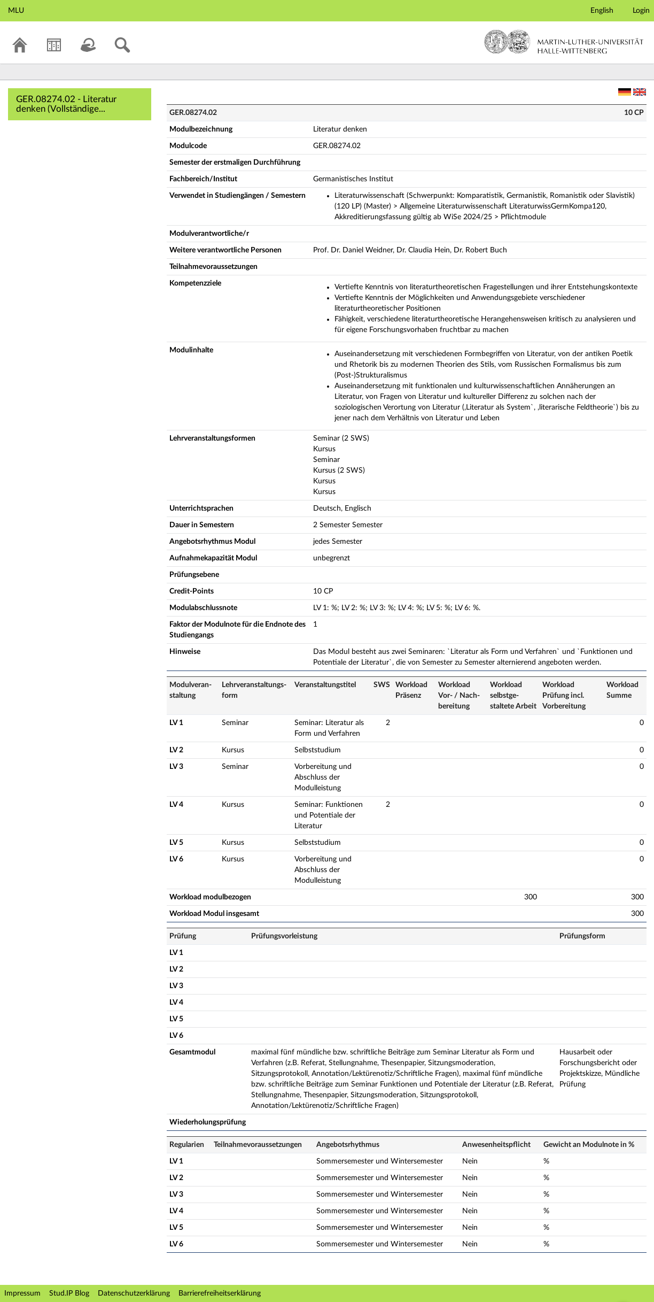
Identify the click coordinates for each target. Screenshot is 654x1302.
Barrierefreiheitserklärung (219, 1293)
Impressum (22, 1293)
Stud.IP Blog (69, 1293)
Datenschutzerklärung (134, 1293)
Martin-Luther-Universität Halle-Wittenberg (564, 42)
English (601, 10)
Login (641, 10)
